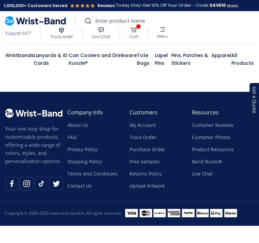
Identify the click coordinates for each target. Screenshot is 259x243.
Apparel (221, 55)
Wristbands (19, 55)
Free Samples (145, 161)
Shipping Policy (84, 161)
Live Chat (202, 173)
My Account (143, 125)
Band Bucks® (207, 161)
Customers (143, 112)
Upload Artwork (147, 186)
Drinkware (124, 55)
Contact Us (79, 186)
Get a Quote (254, 99)
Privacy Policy (82, 149)
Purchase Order (147, 149)
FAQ (72, 137)
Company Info (85, 112)
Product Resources (213, 149)
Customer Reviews (212, 125)
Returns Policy (146, 173)
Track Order (143, 137)
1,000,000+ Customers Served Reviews (59, 5)
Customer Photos (211, 137)
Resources (205, 112)
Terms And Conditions (92, 173)
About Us (77, 125)
